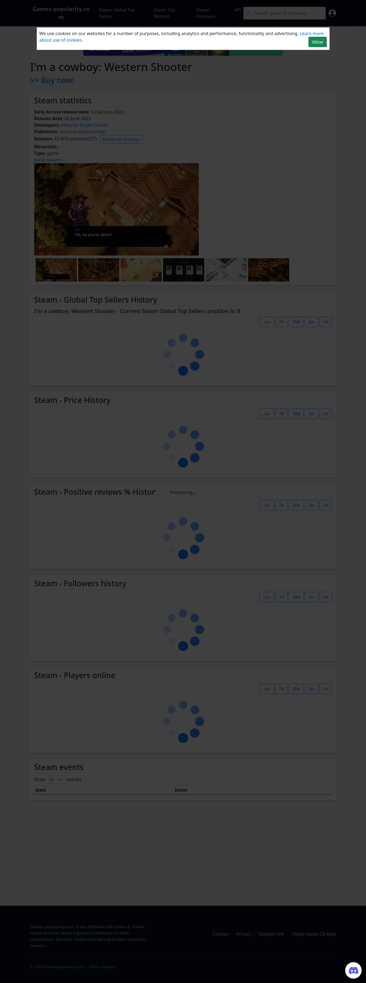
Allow (317, 42)
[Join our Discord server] (353, 970)
